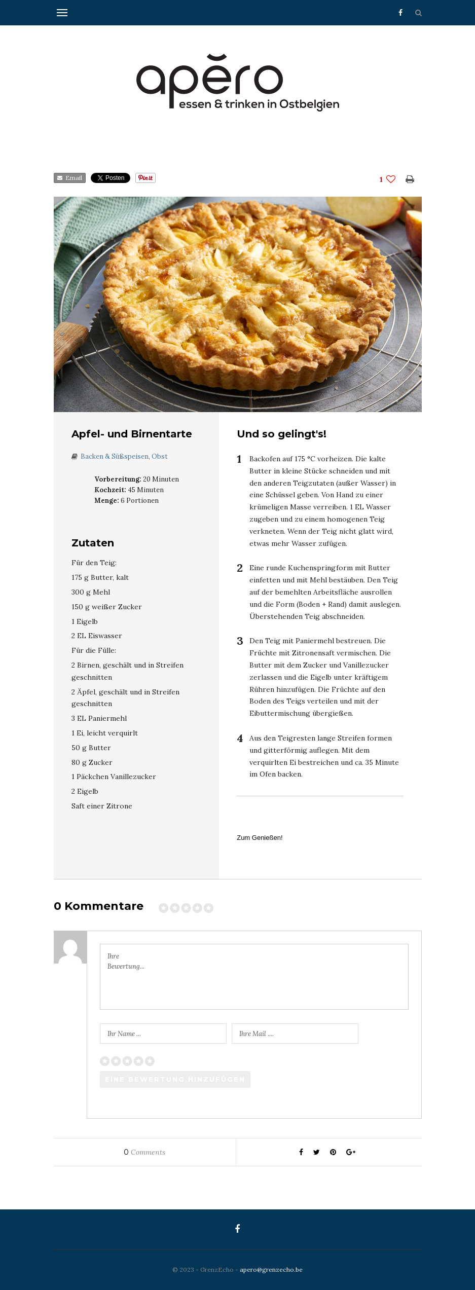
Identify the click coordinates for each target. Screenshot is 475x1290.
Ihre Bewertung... (125, 961)
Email (69, 177)
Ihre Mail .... (256, 1033)
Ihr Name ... (124, 1033)
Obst (160, 456)
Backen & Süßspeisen (115, 456)
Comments (144, 1152)
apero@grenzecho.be (271, 1269)
